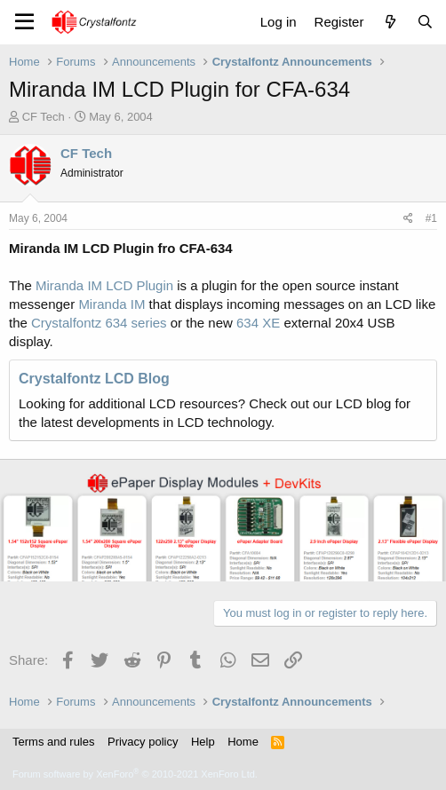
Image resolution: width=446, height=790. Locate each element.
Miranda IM (111, 304)
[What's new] (389, 21)
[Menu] (24, 22)
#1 (431, 218)
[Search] (425, 21)
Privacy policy (143, 741)
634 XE (258, 322)
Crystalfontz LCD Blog (94, 378)
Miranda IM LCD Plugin (104, 285)
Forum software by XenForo (135, 774)
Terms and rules (53, 741)
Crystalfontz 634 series (99, 322)
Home (243, 741)
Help (203, 741)
